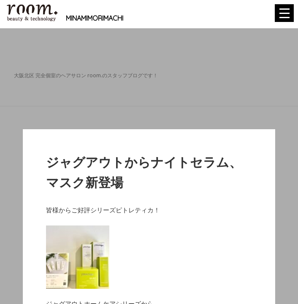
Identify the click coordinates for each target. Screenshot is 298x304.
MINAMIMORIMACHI (64, 18)
